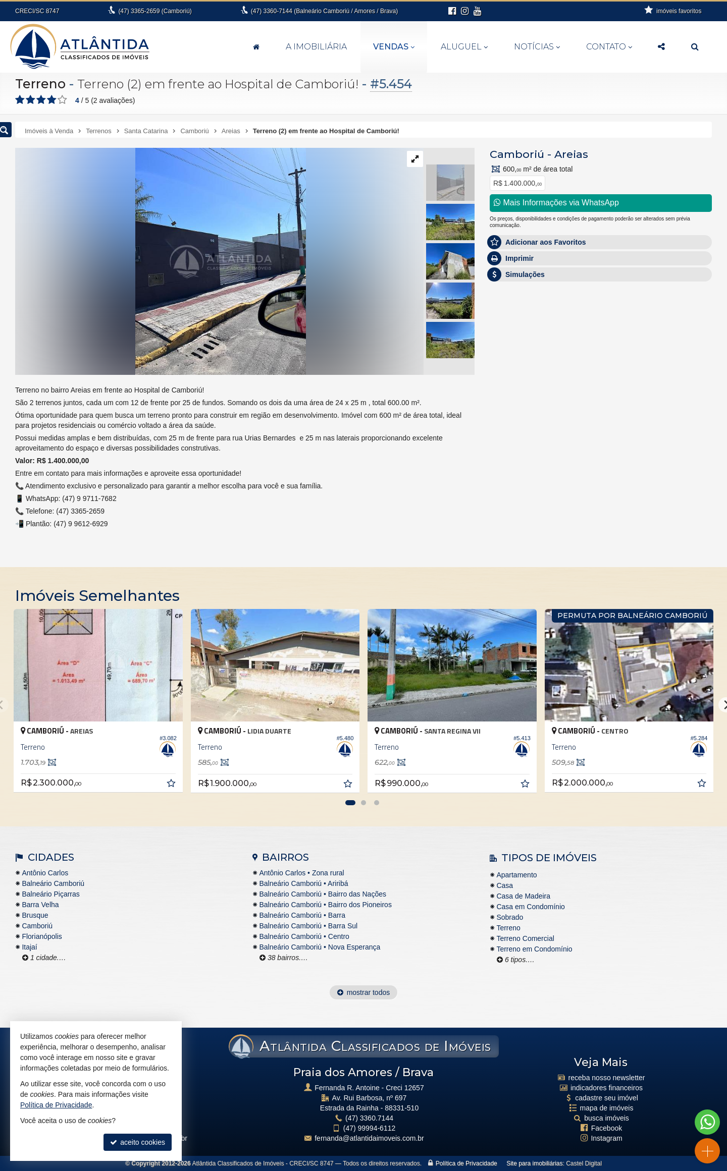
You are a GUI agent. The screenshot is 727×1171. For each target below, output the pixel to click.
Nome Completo (520, 382)
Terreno (40, 83)
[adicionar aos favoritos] (172, 784)
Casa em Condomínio (530, 907)
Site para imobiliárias (534, 1163)
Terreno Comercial (525, 938)
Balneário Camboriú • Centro (304, 936)
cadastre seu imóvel (606, 1098)
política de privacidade (620, 495)
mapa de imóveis (607, 1108)
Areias (571, 154)
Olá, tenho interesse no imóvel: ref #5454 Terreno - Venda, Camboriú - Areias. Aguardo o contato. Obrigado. (601, 350)
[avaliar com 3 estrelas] (41, 100)
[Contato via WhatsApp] (707, 1122)
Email (503, 417)
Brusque (35, 915)
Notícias (537, 46)
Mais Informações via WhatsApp (556, 202)
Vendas (393, 46)
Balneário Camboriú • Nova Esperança (319, 947)
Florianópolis (42, 936)
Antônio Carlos (45, 873)
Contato (609, 46)
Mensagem (512, 327)
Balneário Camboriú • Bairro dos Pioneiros (325, 905)
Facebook (606, 1128)
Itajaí (29, 947)
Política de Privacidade (466, 1163)
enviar (686, 487)
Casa (504, 885)
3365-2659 (154, 11)
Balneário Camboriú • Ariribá (303, 883)
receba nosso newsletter (606, 1078)
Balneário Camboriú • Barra (302, 915)
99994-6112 (369, 1128)
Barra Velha (40, 905)
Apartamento (516, 875)
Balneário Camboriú (53, 883)
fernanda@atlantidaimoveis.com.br (369, 1138)
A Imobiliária (316, 46)
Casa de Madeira (523, 896)
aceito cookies (137, 1142)
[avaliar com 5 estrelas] (62, 100)
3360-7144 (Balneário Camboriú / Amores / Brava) (324, 11)
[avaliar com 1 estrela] (20, 100)
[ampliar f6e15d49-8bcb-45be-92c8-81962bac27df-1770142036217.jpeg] (160, 261)
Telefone (508, 452)
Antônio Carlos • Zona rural (301, 873)
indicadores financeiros (606, 1088)
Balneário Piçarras (50, 894)
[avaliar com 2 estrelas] (30, 100)
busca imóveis (606, 1118)
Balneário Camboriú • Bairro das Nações (322, 894)
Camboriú (517, 154)
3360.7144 (369, 1118)
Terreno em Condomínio (534, 949)
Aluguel (464, 46)
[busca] (695, 47)
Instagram (606, 1138)
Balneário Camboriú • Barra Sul (308, 926)
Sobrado (509, 917)
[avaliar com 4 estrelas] (52, 100)
